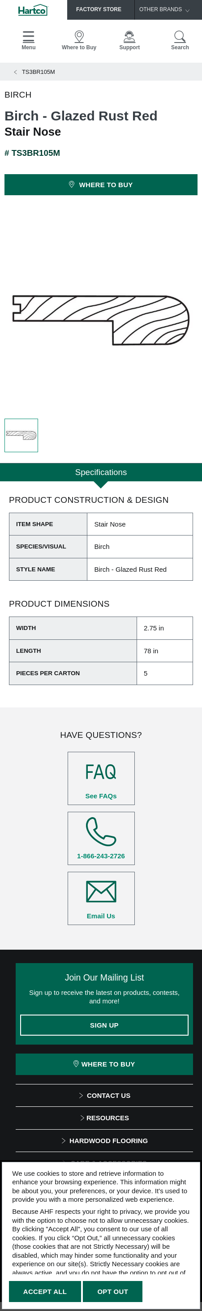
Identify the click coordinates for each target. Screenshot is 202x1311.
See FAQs (101, 778)
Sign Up (104, 1025)
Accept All (45, 1291)
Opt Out (112, 1291)
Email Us (101, 898)
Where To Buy (104, 1064)
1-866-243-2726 (101, 838)
